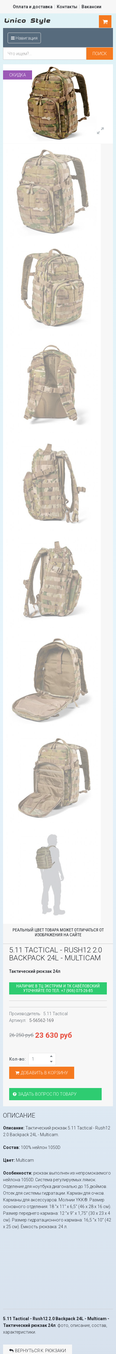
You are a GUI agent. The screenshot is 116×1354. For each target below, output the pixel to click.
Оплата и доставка (33, 7)
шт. (105, 21)
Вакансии (91, 7)
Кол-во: (17, 1058)
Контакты (67, 7)
